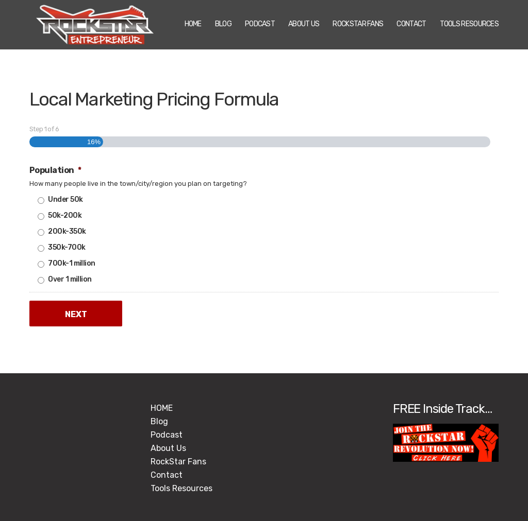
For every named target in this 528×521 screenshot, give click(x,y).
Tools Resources (469, 24)
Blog (223, 24)
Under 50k (65, 199)
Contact (411, 24)
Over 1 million (69, 279)
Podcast (260, 24)
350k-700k (66, 247)
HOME (193, 24)
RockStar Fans (358, 24)
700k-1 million (71, 263)
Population (55, 170)
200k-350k (67, 231)
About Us (303, 24)
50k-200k (64, 215)
